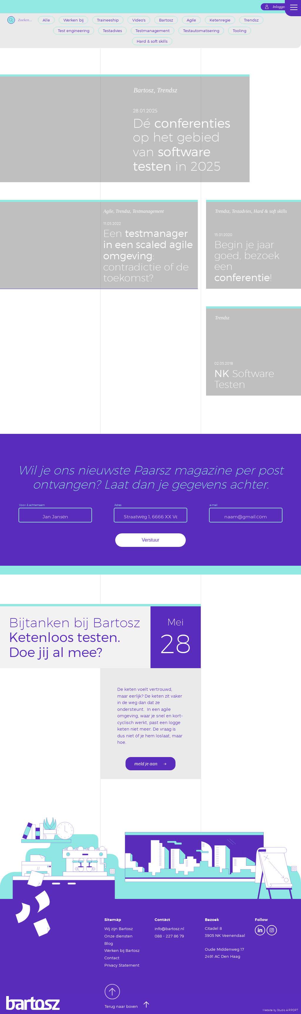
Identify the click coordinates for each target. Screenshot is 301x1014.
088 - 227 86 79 (169, 935)
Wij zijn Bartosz (118, 928)
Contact (111, 956)
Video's (139, 20)
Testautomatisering (201, 30)
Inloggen (279, 6)
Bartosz (166, 20)
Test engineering (73, 30)
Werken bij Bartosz (122, 949)
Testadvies (112, 30)
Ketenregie (220, 20)
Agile (191, 20)
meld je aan (146, 764)
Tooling (239, 30)
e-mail (214, 505)
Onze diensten (118, 935)
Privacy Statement (121, 963)
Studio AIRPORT (287, 1008)
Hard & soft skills (152, 41)
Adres (117, 505)
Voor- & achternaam (32, 505)
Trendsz (251, 20)
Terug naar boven (122, 994)
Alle (46, 20)
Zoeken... (19, 20)
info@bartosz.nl (169, 928)
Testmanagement (153, 30)
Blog (108, 942)
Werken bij (73, 20)
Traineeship (108, 20)
